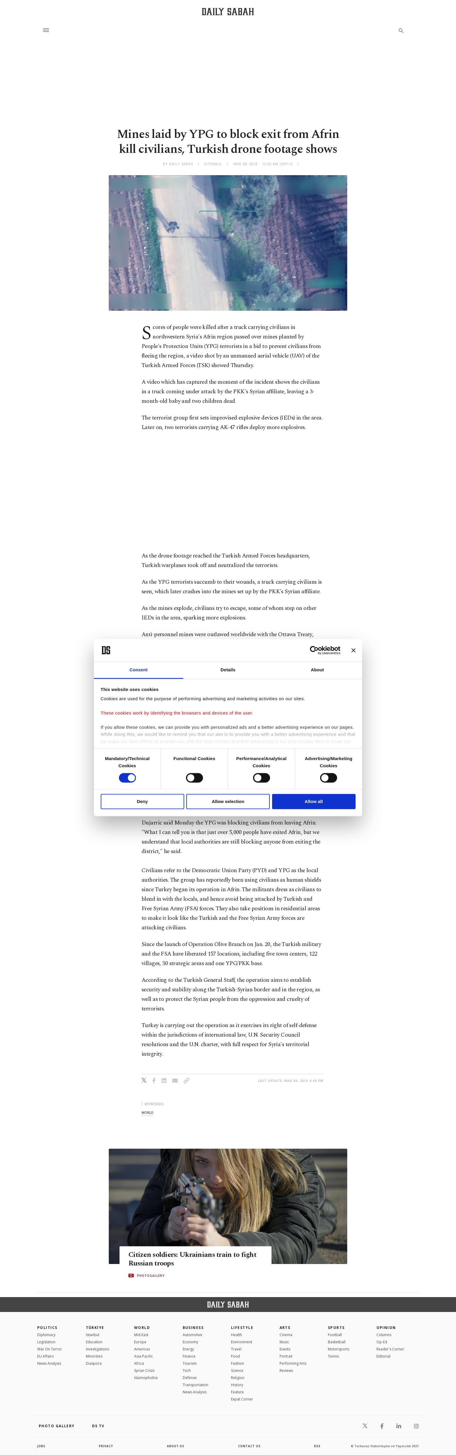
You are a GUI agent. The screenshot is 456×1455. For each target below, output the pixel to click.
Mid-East (141, 1334)
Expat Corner (242, 1399)
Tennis (333, 1356)
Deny (142, 801)
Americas (142, 1349)
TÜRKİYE (95, 1327)
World (142, 1327)
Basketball (336, 1341)
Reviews (286, 1370)
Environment (241, 1341)
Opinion (386, 1327)
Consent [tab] (139, 670)
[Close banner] (353, 650)
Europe (140, 1341)
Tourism (190, 1363)
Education (94, 1341)
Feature (237, 1392)
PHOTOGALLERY (151, 1276)
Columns (383, 1334)
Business (193, 1327)
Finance (189, 1356)
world (147, 1112)
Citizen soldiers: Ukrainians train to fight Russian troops (194, 1259)
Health (236, 1334)
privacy (106, 1446)
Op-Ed (381, 1341)
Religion (237, 1377)
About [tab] (317, 670)
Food (235, 1356)
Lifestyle (242, 1327)
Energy (188, 1349)
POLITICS (47, 1327)
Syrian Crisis (144, 1370)
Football (335, 1334)
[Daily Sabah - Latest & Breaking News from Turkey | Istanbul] (228, 11)
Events (285, 1349)
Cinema (286, 1334)
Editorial (383, 1356)
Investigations (97, 1349)
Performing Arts (293, 1363)
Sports (336, 1327)
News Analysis (49, 1363)
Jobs (41, 1446)
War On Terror (49, 1349)
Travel (236, 1349)
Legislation (46, 1341)
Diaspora (94, 1363)
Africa (139, 1363)
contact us (249, 1446)
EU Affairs (45, 1356)
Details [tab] (228, 670)
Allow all (314, 801)
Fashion (237, 1363)
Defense (190, 1377)
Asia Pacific (143, 1356)
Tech (187, 1370)
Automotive (192, 1334)
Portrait (286, 1356)
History (237, 1384)
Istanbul (92, 1334)
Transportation (195, 1384)
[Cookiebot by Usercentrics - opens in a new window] (314, 650)
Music (284, 1341)
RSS (317, 1446)
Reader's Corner (390, 1349)
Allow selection (228, 801)
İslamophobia (146, 1377)
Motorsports (338, 1349)
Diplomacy (46, 1334)
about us (175, 1446)
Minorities (94, 1356)
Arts (285, 1327)
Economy (190, 1341)
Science (237, 1370)
